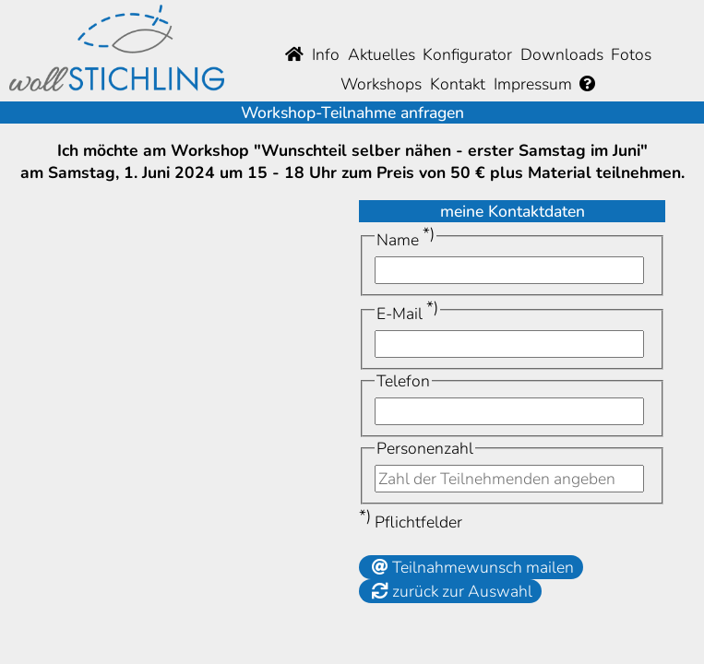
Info (326, 54)
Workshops (381, 84)
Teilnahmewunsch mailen (471, 567)
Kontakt (457, 84)
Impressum (533, 84)
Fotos (631, 54)
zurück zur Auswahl (450, 591)
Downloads (561, 54)
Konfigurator (467, 54)
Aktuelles (381, 54)
